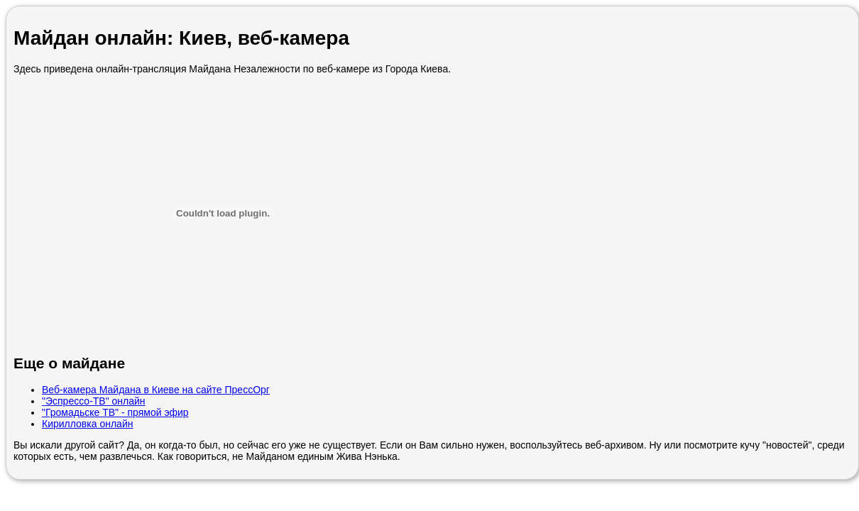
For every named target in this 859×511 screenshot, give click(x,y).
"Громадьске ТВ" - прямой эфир (115, 412)
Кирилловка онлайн (87, 423)
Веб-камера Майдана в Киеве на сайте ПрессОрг (156, 389)
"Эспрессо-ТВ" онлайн (94, 401)
